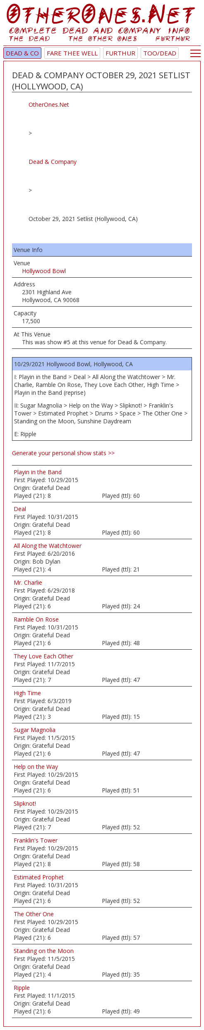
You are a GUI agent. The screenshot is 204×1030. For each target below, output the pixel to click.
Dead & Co (22, 53)
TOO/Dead (159, 53)
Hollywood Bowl (44, 271)
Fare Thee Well (72, 53)
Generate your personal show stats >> (63, 453)
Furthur (120, 53)
